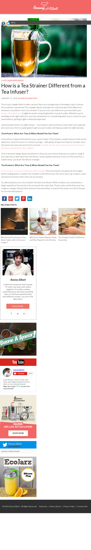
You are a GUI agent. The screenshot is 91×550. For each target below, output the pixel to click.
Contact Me (82, 506)
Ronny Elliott (14, 506)
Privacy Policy (69, 506)
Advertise (43, 506)
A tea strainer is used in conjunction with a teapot (23, 171)
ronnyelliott (18, 370)
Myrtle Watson (29, 98)
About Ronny (55, 506)
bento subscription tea (11, 113)
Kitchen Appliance (14, 80)
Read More (17, 306)
